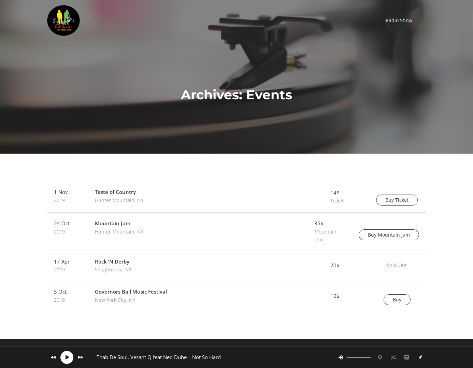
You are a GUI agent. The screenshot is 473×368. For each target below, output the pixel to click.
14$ (345, 197)
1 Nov (67, 196)
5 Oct (67, 296)
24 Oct (67, 228)
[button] (399, 20)
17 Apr (67, 266)
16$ (335, 296)
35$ (329, 231)
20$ (335, 265)
